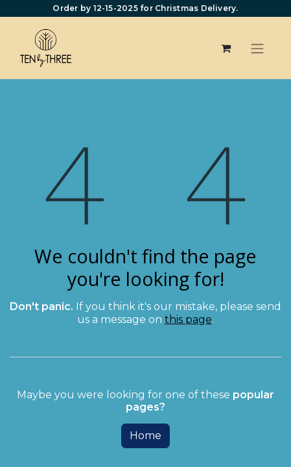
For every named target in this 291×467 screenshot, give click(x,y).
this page (188, 319)
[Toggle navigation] (257, 48)
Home (145, 435)
